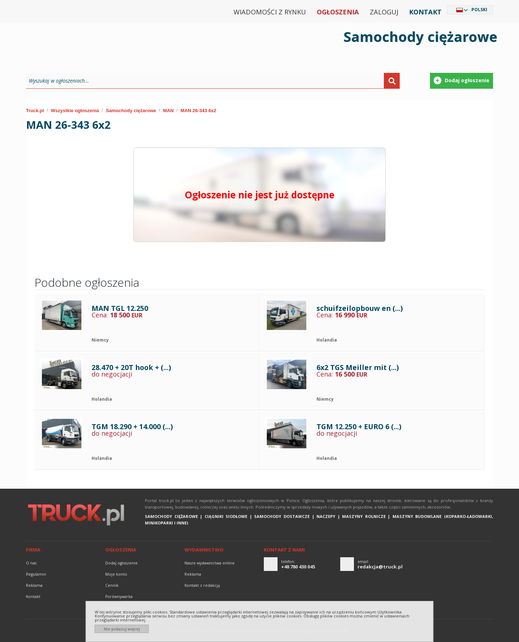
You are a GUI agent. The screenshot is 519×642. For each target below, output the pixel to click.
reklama (34, 585)
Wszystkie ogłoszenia (75, 110)
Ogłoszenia (338, 12)
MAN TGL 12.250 (120, 308)
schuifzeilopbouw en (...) (359, 308)
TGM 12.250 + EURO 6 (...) (359, 426)
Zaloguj (384, 12)
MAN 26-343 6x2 (198, 110)
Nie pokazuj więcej (122, 629)
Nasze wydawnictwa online (210, 563)
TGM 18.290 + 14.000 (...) (132, 426)
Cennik (112, 585)
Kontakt (425, 12)
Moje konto (116, 574)
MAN (168, 110)
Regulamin (36, 574)
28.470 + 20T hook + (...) (131, 367)
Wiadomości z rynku (270, 12)
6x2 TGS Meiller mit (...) (357, 367)
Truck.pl (35, 110)
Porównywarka (119, 596)
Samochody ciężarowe (131, 110)
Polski (479, 9)
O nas (31, 563)
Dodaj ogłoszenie (121, 563)
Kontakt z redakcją (202, 585)
